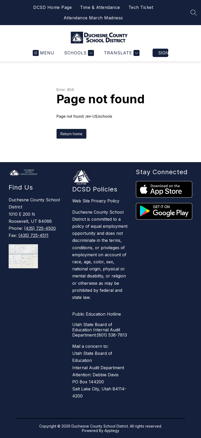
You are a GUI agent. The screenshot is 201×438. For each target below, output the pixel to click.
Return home (71, 134)
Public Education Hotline (96, 314)
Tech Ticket (141, 7)
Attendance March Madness (93, 17)
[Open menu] (43, 53)
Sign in (163, 52)
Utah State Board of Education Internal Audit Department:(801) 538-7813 (99, 330)
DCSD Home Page (52, 7)
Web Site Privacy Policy (95, 200)
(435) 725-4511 (33, 235)
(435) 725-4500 (40, 228)
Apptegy (111, 430)
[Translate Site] (121, 53)
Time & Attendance (100, 7)
